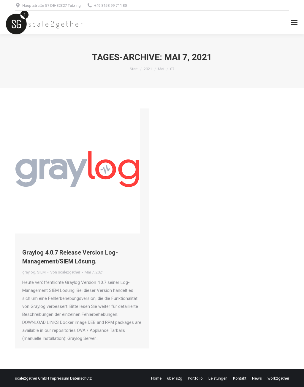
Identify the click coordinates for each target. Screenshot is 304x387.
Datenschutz (81, 378)
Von (65, 272)
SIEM (41, 272)
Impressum (59, 378)
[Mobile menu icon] (294, 22)
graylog (28, 272)
